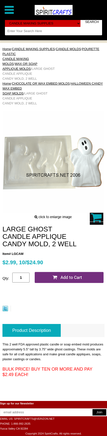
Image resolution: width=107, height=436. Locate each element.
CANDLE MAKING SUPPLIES (33, 49)
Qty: (5, 278)
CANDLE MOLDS (68, 49)
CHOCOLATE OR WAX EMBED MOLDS (41, 83)
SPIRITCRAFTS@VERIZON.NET (34, 418)
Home (6, 49)
